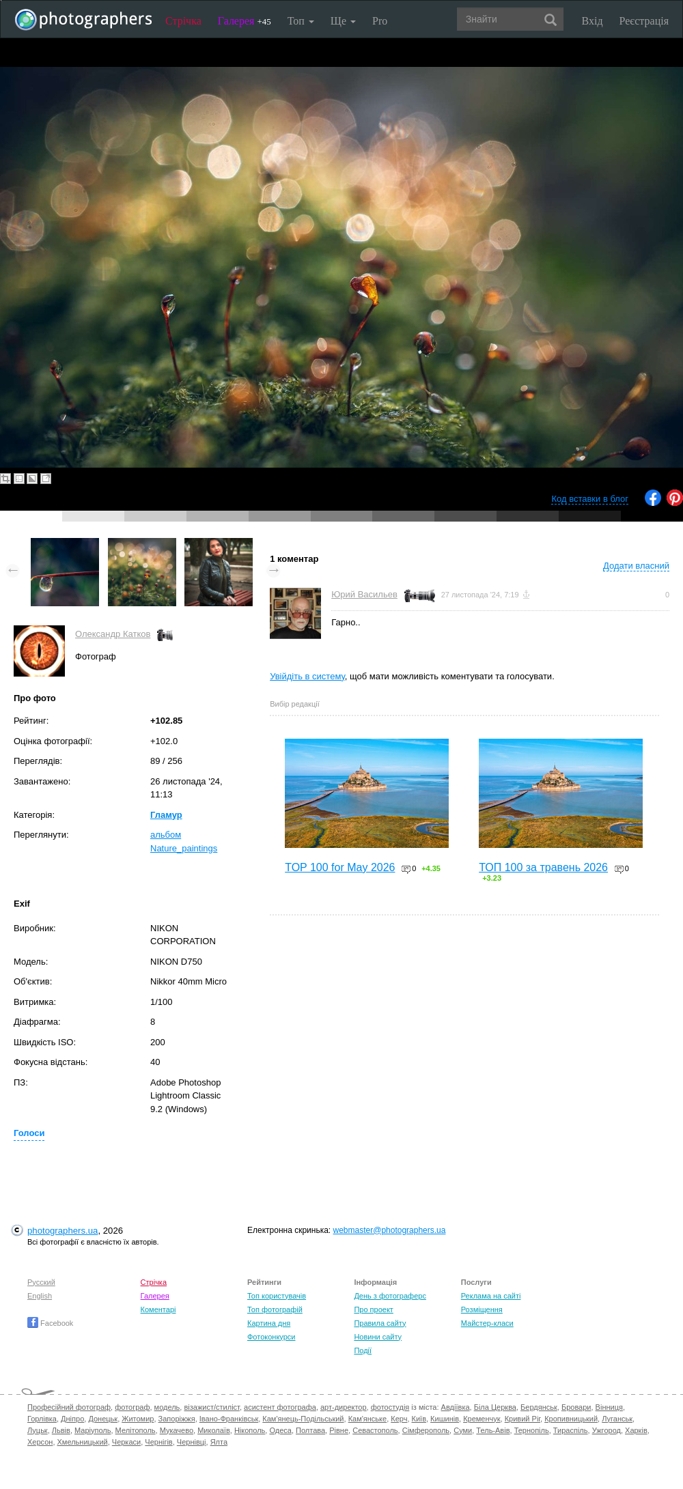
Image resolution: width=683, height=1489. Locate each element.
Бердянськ (538, 1407)
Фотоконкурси (271, 1337)
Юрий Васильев (364, 594)
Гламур (166, 815)
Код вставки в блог (589, 499)
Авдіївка (455, 1407)
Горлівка (42, 1419)
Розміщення (482, 1309)
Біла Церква (495, 1407)
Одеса (280, 1430)
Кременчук (481, 1419)
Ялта (218, 1442)
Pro (379, 21)
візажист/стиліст (211, 1407)
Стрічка (183, 21)
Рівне (338, 1430)
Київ (419, 1419)
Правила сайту (380, 1323)
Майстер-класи (487, 1323)
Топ (301, 21)
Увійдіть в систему (307, 676)
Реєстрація (644, 21)
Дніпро (72, 1419)
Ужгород (606, 1430)
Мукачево (176, 1430)
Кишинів (444, 1419)
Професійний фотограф (69, 1407)
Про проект (373, 1309)
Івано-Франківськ (228, 1419)
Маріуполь (92, 1430)
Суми (463, 1430)
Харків (636, 1430)
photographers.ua (62, 1230)
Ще (343, 21)
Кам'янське (367, 1419)
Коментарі (158, 1309)
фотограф (132, 1407)
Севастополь (375, 1430)
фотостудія (390, 1407)
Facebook (50, 1323)
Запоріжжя (176, 1419)
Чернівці (191, 1442)
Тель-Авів (493, 1430)
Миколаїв (213, 1430)
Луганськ (617, 1419)
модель (167, 1407)
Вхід (592, 21)
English (39, 1296)
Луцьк (37, 1430)
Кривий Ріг (522, 1419)
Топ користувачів (276, 1296)
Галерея (244, 21)
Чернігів (158, 1442)
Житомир (138, 1419)
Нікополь (249, 1430)
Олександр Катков (112, 634)
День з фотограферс (390, 1296)
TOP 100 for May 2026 (340, 867)
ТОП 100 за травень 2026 (543, 867)
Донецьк (102, 1419)
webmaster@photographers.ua (389, 1230)
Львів (61, 1430)
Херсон (40, 1442)
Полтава (310, 1430)
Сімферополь (425, 1430)
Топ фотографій (275, 1309)
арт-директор (343, 1407)
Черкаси (126, 1442)
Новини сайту (378, 1337)
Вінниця (609, 1407)
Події (363, 1350)
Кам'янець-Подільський (303, 1419)
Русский (41, 1282)
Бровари (576, 1407)
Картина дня (268, 1323)
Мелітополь (135, 1430)
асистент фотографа (280, 1407)
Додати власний (636, 566)
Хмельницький (82, 1442)
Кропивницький (571, 1419)
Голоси (29, 1133)
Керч (399, 1419)
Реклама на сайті (491, 1296)
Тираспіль (570, 1430)
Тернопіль (531, 1430)
